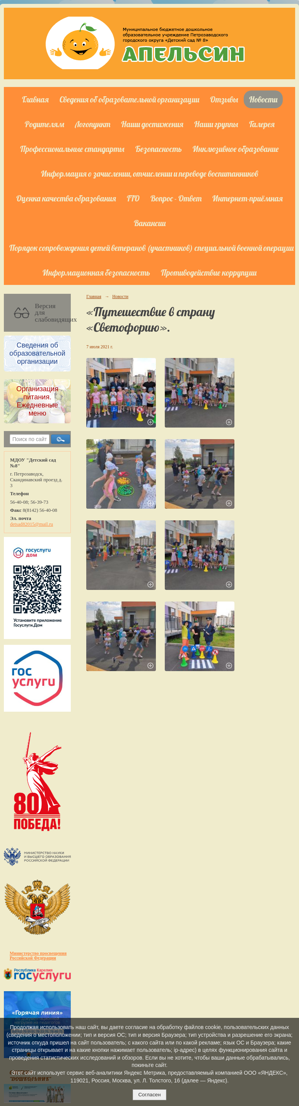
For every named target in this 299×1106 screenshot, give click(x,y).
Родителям (44, 124)
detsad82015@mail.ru (31, 524)
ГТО (133, 198)
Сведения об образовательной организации (129, 99)
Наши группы (216, 124)
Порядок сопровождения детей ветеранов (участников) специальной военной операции (151, 248)
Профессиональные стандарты (72, 149)
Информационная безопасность (96, 273)
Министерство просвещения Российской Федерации (38, 955)
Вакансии (150, 223)
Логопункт (92, 124)
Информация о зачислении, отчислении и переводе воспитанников (149, 174)
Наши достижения (152, 124)
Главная (35, 99)
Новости (263, 99)
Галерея (262, 124)
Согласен (149, 1094)
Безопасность (158, 149)
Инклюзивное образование (236, 149)
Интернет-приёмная (247, 198)
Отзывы (224, 99)
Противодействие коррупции (208, 273)
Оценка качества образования (66, 198)
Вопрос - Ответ (176, 198)
